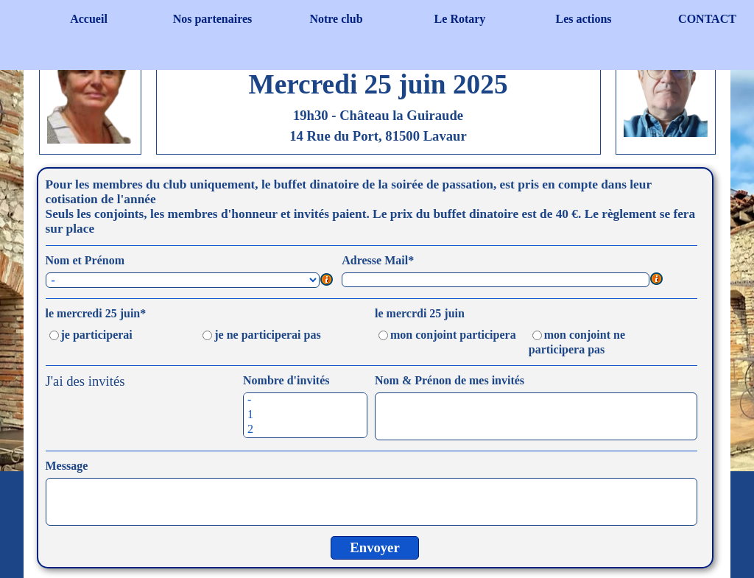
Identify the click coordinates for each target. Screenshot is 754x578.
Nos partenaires (213, 19)
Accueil (89, 19)
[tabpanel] (378, 85)
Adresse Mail (378, 260)
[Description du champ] (327, 280)
